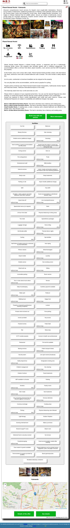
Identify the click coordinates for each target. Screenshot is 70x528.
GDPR (34, 526)
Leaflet (56, 508)
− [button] (5, 487)
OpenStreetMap (63, 508)
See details (46, 514)
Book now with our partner (35, 116)
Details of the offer (24, 514)
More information (56, 116)
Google (25, 524)
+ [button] (5, 484)
